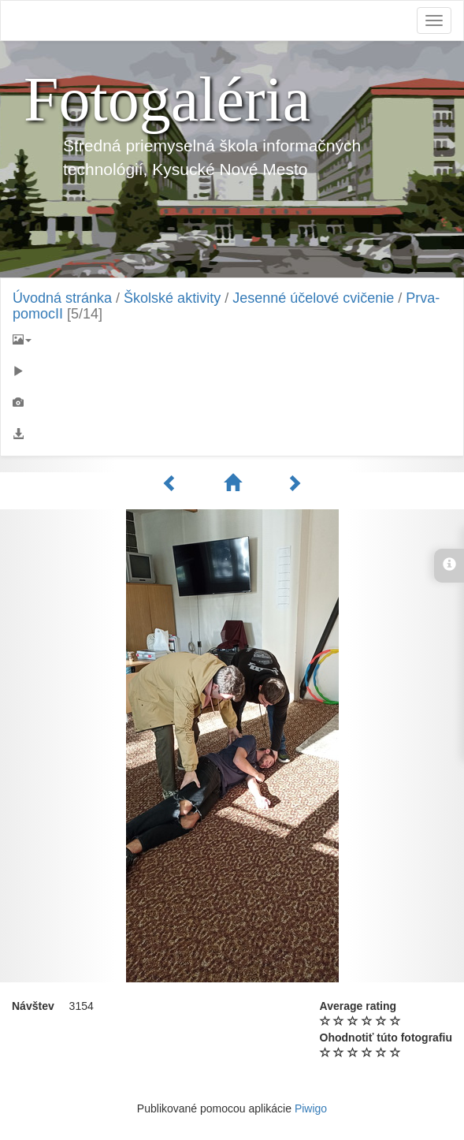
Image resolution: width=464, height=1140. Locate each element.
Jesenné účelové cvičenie (313, 298)
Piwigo (311, 1108)
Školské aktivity (172, 298)
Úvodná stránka (62, 298)
